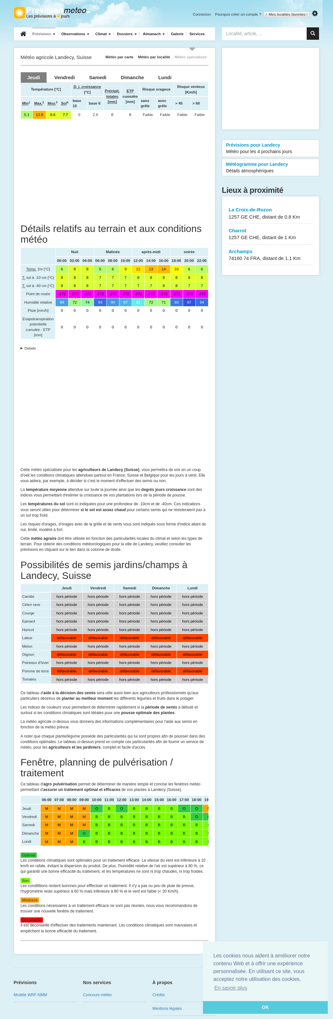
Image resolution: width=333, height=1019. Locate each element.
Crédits (159, 995)
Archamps (271, 255)
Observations (75, 34)
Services (197, 34)
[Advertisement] (114, 171)
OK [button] (265, 1007)
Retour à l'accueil (52, 13)
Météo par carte (119, 57)
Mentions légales (167, 1008)
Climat (103, 34)
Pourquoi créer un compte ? (238, 14)
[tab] (33, 77)
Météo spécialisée (191, 57)
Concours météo (97, 995)
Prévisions (43, 34)
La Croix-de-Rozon (271, 213)
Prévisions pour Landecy (270, 148)
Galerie (177, 34)
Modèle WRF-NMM (30, 995)
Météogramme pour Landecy (270, 168)
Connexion (202, 14)
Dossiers (127, 34)
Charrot (271, 234)
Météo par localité (154, 57)
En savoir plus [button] (230, 988)
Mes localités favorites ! (287, 14)
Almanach (154, 34)
